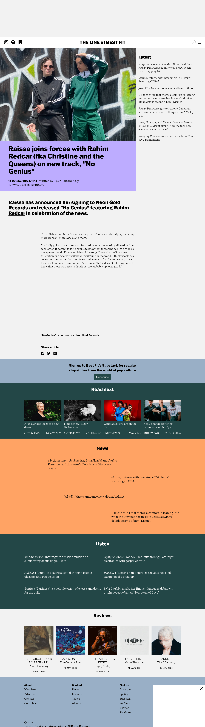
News (13, 185)
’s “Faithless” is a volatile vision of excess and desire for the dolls (62, 591)
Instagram (126, 689)
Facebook (125, 712)
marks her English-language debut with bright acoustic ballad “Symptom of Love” (139, 591)
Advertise (30, 694)
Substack (125, 699)
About (28, 685)
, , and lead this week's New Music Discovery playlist (165, 68)
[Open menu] (199, 42)
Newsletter (30, 689)
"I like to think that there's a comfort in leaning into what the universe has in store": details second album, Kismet (166, 98)
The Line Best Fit (102, 42)
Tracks (76, 699)
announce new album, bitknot (166, 88)
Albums (76, 703)
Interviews (32, 433)
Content (77, 685)
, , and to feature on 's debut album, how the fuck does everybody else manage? (165, 126)
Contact (29, 699)
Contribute (30, 703)
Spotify (124, 694)
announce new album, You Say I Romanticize (165, 138)
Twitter (124, 708)
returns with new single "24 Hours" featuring (164, 79)
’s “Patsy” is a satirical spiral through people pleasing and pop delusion (58, 575)
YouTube (125, 703)
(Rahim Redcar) (32, 185)
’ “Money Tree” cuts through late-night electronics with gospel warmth (139, 559)
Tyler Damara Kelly (66, 181)
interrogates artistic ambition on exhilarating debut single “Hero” (56, 559)
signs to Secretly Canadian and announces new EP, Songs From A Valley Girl (166, 112)
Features (77, 694)
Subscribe (102, 377)
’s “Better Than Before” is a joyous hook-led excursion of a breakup (137, 575)
